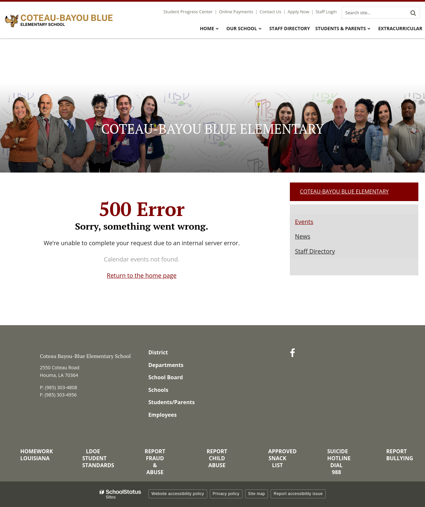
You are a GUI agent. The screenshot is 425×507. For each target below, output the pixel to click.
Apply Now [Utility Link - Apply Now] (298, 12)
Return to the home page (142, 275)
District (158, 352)
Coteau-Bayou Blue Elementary (344, 191)
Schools (158, 390)
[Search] (413, 12)
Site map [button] (256, 493)
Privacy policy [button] (226, 493)
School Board (165, 377)
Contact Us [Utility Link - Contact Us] (271, 12)
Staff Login (326, 12)
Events (304, 222)
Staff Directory (315, 251)
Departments (166, 365)
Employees (162, 414)
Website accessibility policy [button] (177, 493)
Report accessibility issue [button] (298, 493)
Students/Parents (171, 402)
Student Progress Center (187, 12)
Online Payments (236, 12)
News (302, 236)
